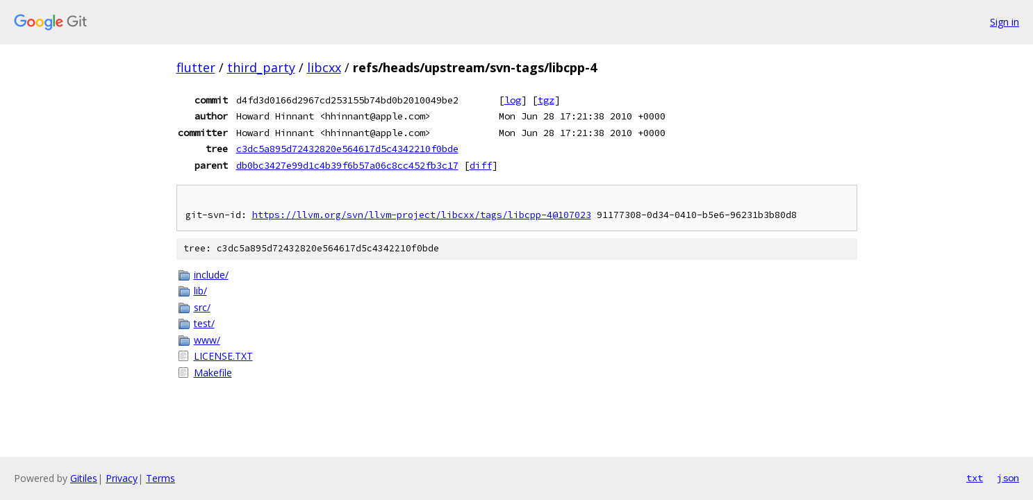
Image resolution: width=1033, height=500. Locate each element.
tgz (546, 100)
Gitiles (83, 478)
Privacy (122, 478)
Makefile (213, 372)
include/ (211, 274)
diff (481, 165)
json (1008, 478)
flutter (195, 67)
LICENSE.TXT (223, 355)
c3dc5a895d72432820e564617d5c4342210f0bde (347, 148)
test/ (204, 323)
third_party (261, 67)
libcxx (324, 67)
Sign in (1004, 21)
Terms (160, 478)
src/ (202, 307)
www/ (207, 340)
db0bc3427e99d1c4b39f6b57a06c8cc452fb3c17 (347, 165)
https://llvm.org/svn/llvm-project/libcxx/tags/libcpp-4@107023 (421, 215)
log (512, 100)
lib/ (200, 290)
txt (974, 478)
